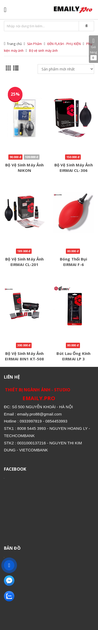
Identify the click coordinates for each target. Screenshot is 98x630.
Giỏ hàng (93, 49)
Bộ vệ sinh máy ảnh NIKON (24, 167)
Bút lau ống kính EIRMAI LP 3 (73, 356)
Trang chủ (14, 44)
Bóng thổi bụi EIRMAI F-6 (73, 261)
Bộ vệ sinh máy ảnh (43, 50)
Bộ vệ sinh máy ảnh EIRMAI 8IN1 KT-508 (24, 356)
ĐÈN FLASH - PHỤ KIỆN (64, 44)
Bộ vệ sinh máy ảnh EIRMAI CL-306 (73, 167)
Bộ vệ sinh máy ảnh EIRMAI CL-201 (24, 261)
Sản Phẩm (34, 44)
